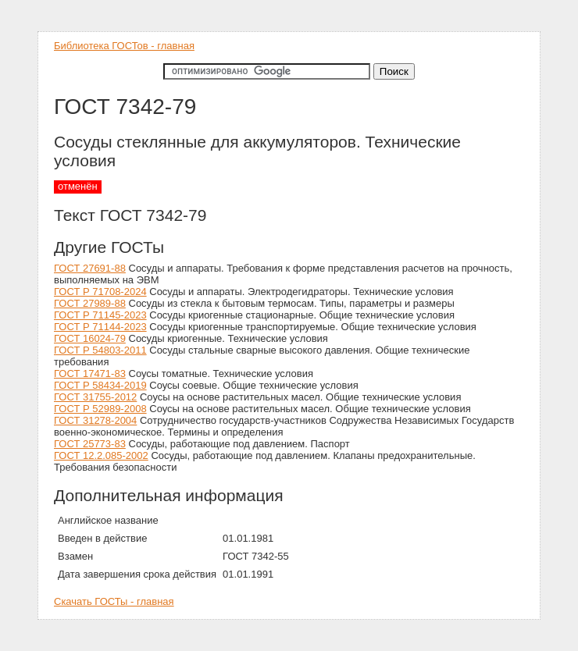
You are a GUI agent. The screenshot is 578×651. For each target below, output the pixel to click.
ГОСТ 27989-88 (90, 303)
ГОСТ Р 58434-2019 (100, 385)
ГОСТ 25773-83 (90, 444)
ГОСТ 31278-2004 (95, 420)
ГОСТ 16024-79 (90, 338)
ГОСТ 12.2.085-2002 (101, 455)
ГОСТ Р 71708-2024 (100, 291)
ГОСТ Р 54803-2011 (100, 350)
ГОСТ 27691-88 (90, 268)
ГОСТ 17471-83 (90, 373)
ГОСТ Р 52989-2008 (100, 408)
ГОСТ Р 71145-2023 (100, 315)
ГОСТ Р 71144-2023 (100, 327)
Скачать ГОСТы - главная (114, 601)
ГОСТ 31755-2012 (95, 397)
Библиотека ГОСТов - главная (124, 46)
